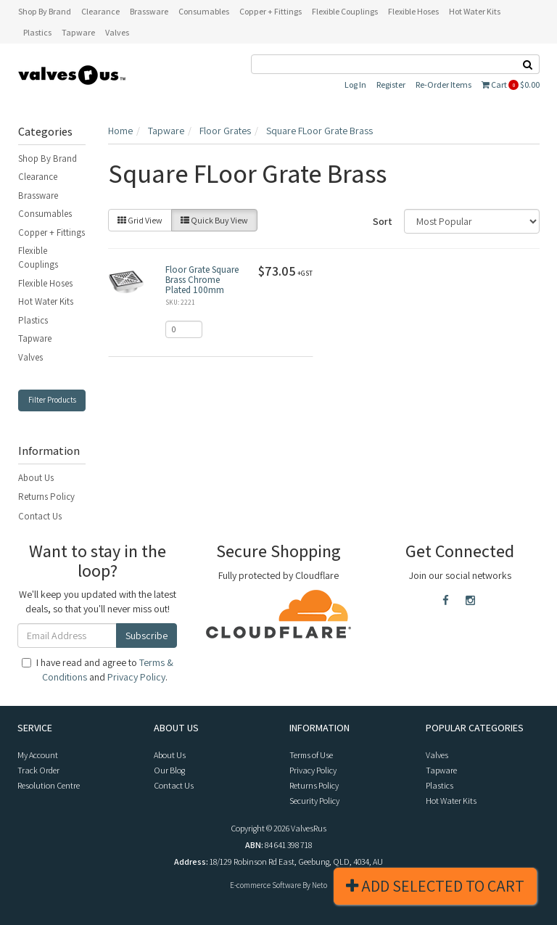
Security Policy (314, 800)
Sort (382, 221)
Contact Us (40, 516)
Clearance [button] (100, 11)
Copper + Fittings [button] (270, 11)
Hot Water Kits (45, 301)
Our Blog (169, 770)
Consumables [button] (203, 11)
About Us (36, 478)
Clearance (37, 176)
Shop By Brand (47, 158)
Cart (511, 84)
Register (390, 84)
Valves (30, 357)
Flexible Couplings (38, 257)
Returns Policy (46, 496)
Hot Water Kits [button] (474, 11)
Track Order (38, 770)
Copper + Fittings (51, 232)
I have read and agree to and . (97, 669)
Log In (355, 84)
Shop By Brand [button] (44, 11)
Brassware (38, 195)
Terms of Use (311, 754)
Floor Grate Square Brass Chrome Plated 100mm (202, 280)
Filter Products (52, 400)
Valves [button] (117, 32)
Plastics (33, 320)
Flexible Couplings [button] (345, 11)
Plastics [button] (37, 32)
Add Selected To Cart (435, 886)
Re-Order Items (443, 84)
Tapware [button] (78, 32)
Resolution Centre (48, 785)
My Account (37, 754)
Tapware (34, 338)
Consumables (45, 213)
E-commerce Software (265, 885)
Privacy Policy (136, 676)
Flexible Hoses (45, 283)
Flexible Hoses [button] (413, 11)
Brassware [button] (149, 11)
